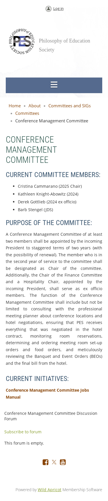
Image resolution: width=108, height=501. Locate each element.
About (35, 105)
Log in (58, 8)
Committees (27, 113)
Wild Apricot (49, 489)
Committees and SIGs (69, 105)
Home (15, 105)
